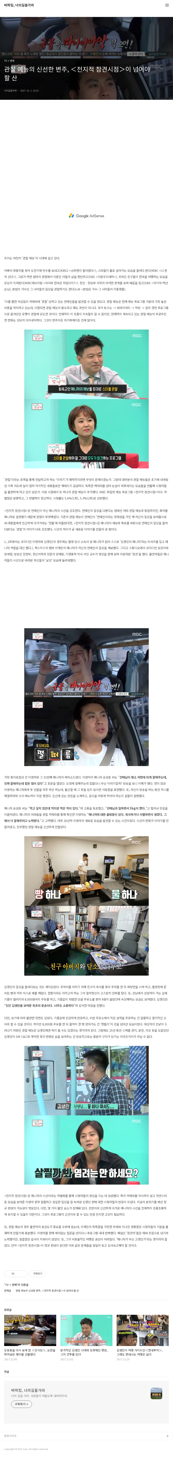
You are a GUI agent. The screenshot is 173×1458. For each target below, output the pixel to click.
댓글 (6, 1372)
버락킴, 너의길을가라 (19, 5)
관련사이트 (10, 1436)
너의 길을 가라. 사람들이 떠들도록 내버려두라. (39, 1396)
